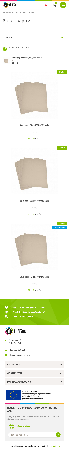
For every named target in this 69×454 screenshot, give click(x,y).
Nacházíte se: (8, 12)
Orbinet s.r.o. (55, 446)
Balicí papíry (31, 12)
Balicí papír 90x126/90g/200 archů (27, 58)
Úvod (16, 12)
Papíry (22, 12)
